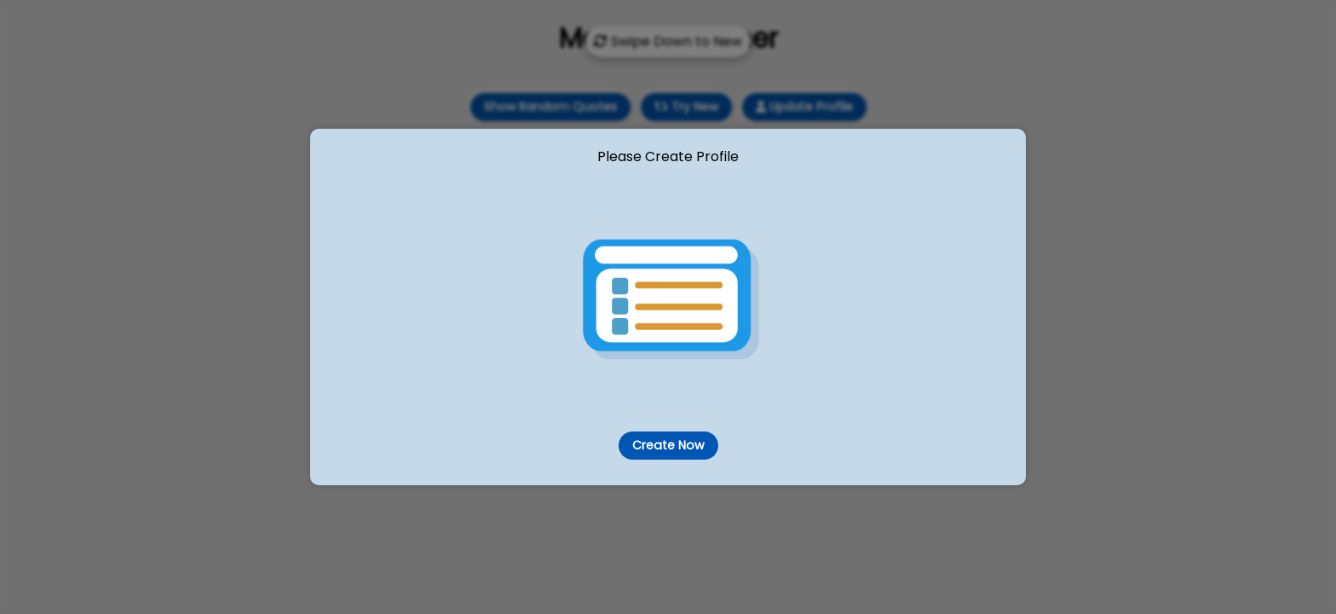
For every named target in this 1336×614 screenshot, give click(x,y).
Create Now (668, 445)
